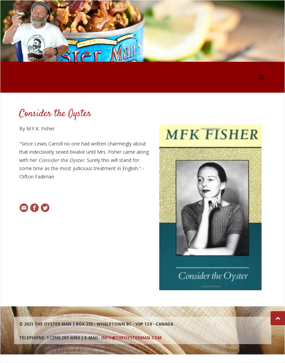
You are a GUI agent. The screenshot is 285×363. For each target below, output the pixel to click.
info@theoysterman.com (131, 338)
